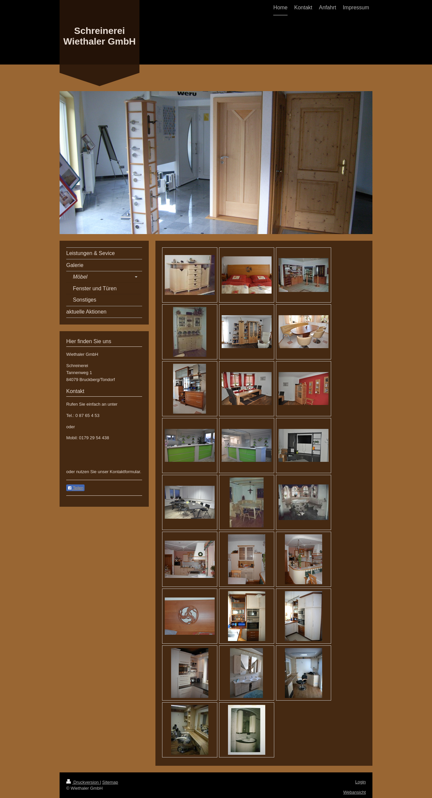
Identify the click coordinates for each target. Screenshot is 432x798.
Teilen (75, 488)
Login (360, 781)
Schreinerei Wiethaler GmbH (99, 36)
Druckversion (83, 782)
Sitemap (110, 782)
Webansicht (354, 792)
